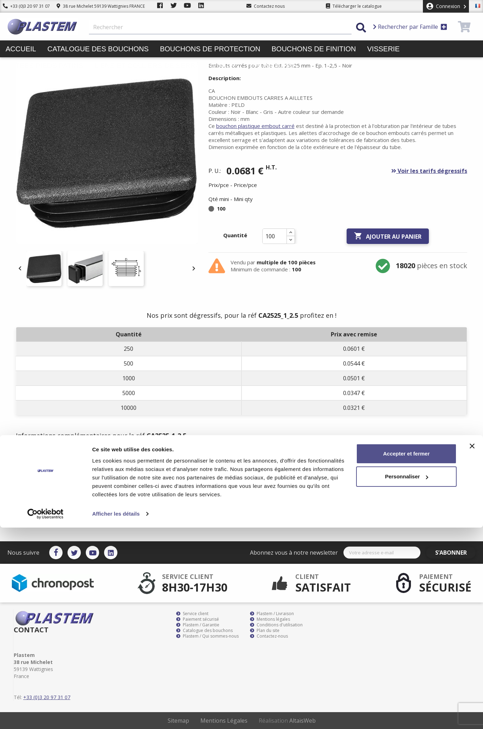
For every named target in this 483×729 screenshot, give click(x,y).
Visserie (383, 49)
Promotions (274, 66)
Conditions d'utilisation (276, 625)
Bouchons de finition (313, 49)
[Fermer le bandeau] (472, 647)
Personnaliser (406, 678)
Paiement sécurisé (197, 619)
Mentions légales (270, 619)
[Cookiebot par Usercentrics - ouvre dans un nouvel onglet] (45, 715)
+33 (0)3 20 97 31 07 (26, 6)
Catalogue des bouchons (98, 49)
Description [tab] (37, 456)
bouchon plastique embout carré (255, 125)
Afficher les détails (116, 715)
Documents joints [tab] (154, 456)
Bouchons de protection (210, 49)
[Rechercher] (220, 27)
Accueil (21, 49)
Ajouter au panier (387, 236)
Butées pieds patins (44, 66)
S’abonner (455, 552)
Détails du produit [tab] (91, 456)
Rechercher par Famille (410, 27)
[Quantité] (274, 236)
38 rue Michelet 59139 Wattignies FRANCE (101, 6)
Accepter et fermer (406, 655)
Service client (192, 614)
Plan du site (264, 630)
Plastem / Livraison (272, 614)
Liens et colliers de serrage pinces (166, 66)
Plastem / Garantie (197, 625)
